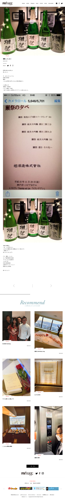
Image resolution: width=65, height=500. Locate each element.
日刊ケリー (27, 483)
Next (61, 488)
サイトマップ (39, 494)
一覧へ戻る (32, 466)
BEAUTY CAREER (36, 483)
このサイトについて (23, 494)
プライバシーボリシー (31, 494)
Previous (4, 488)
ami (31, 483)
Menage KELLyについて (15, 494)
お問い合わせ (52, 494)
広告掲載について (45, 494)
